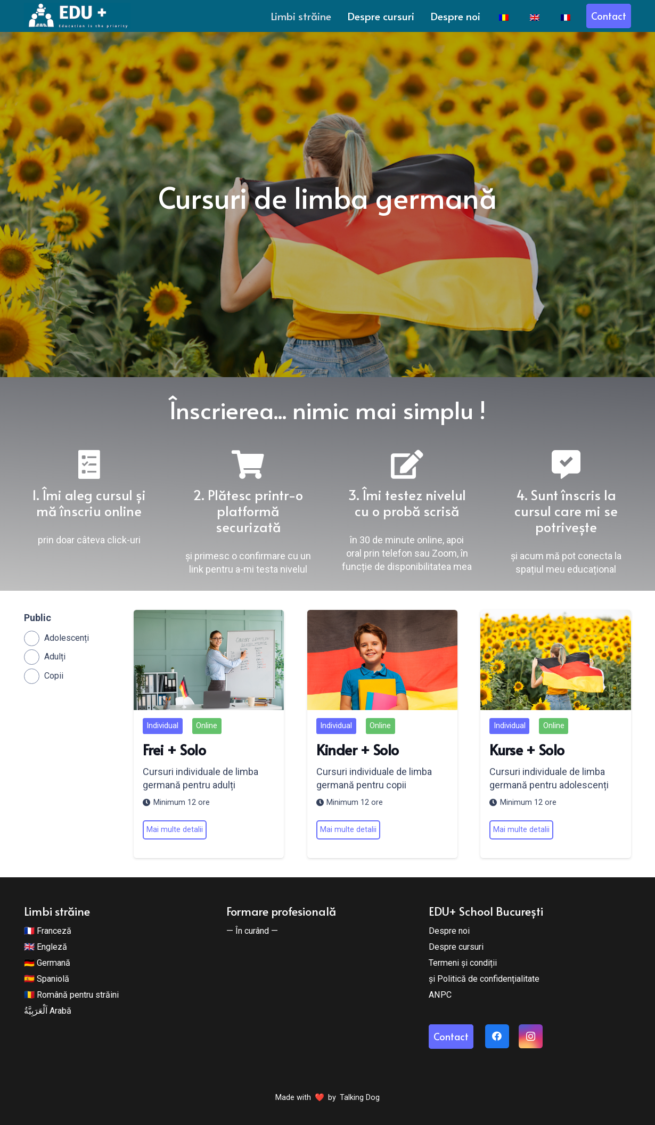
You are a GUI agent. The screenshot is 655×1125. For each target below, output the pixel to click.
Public (37, 617)
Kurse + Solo (527, 749)
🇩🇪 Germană (47, 963)
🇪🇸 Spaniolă (46, 979)
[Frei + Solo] (209, 660)
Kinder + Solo (357, 749)
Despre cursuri (456, 947)
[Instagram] (531, 1036)
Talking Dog (360, 1097)
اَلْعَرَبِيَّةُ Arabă (47, 1011)
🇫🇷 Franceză (47, 931)
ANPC (440, 995)
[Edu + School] (77, 16)
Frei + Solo (174, 749)
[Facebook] (497, 1036)
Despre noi (449, 931)
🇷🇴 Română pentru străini (71, 995)
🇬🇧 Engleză (45, 947)
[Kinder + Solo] (382, 660)
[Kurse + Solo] (556, 660)
